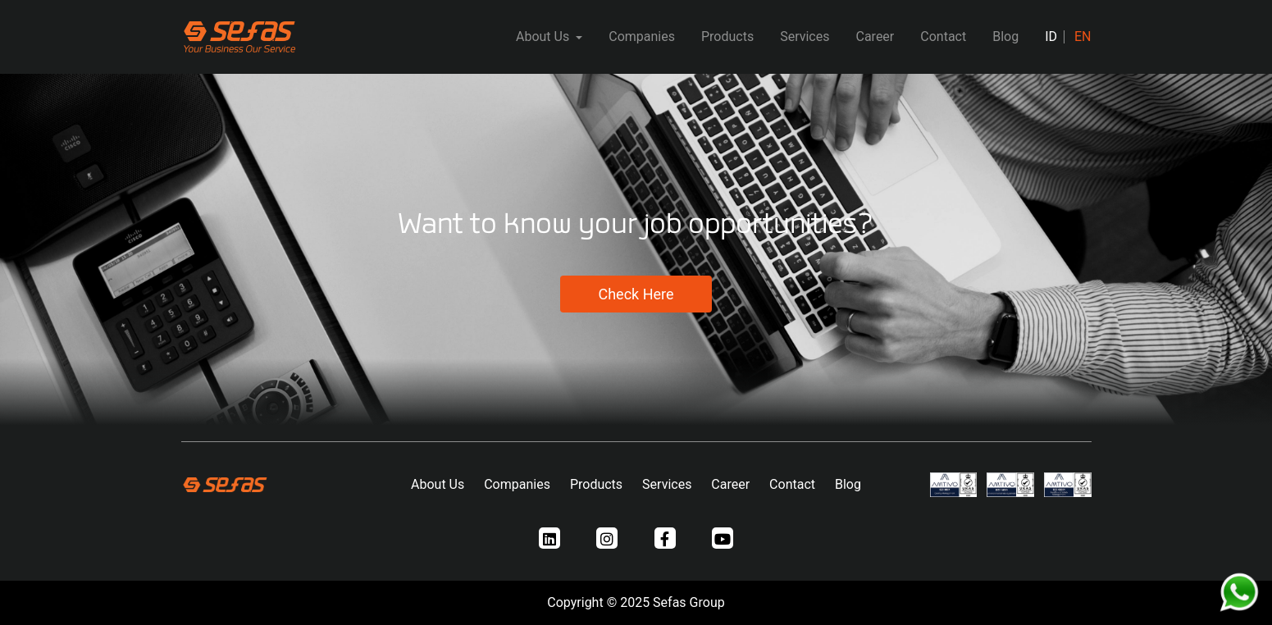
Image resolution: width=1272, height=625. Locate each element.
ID (1051, 36)
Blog (1005, 36)
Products (727, 36)
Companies (642, 36)
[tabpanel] (636, 257)
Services (804, 36)
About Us (437, 484)
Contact (943, 36)
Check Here (635, 294)
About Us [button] (544, 36)
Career (874, 36)
